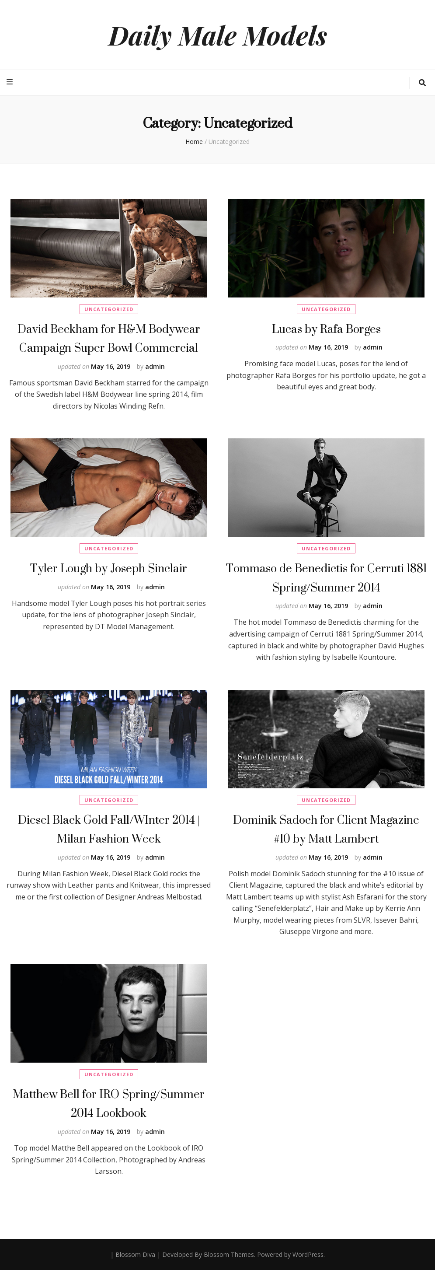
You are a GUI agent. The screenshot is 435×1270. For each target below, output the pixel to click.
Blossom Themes (229, 1254)
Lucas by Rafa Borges (326, 329)
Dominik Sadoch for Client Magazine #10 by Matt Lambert (326, 829)
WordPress (308, 1254)
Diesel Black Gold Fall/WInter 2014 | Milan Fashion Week (109, 829)
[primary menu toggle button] (11, 82)
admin (155, 366)
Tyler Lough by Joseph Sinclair (108, 568)
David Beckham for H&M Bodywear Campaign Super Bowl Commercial (108, 338)
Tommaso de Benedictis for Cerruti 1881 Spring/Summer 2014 (326, 578)
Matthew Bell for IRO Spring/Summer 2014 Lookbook (109, 1103)
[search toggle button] (422, 83)
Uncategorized (108, 309)
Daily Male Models (217, 34)
